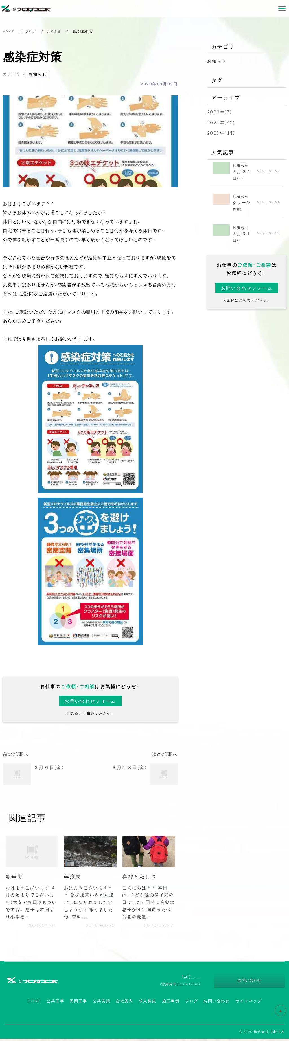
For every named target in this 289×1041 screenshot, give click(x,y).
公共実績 (101, 1003)
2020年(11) (221, 132)
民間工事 (78, 1003)
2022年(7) (220, 111)
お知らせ (59, 31)
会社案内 (124, 1003)
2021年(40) (221, 122)
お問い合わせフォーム (90, 700)
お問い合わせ (216, 1003)
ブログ (33, 31)
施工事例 (170, 1003)
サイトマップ (248, 1003)
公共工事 (55, 1003)
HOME (9, 31)
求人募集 (147, 1003)
